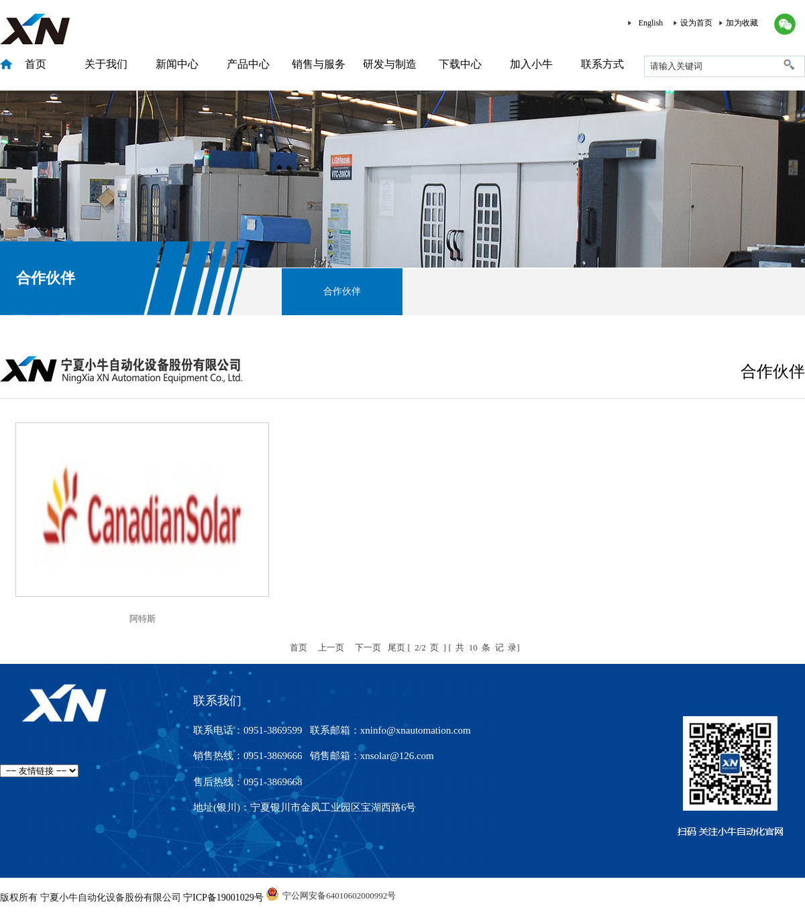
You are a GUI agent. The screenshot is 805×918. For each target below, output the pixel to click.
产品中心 (248, 64)
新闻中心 (177, 64)
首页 (35, 64)
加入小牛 (531, 64)
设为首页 (696, 22)
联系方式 (602, 64)
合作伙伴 (342, 291)
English (651, 22)
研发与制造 (390, 64)
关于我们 (106, 64)
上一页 (331, 647)
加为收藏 (742, 22)
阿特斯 (142, 619)
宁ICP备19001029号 (223, 898)
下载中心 (460, 64)
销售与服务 (318, 64)
